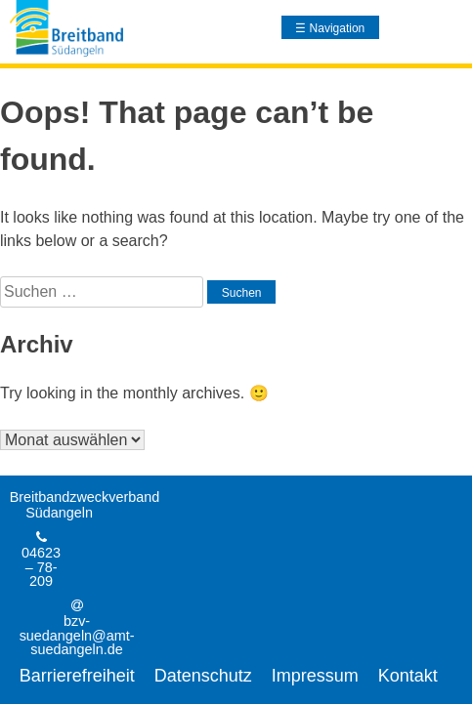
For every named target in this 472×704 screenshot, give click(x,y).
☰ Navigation (330, 28)
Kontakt (408, 675)
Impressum (315, 675)
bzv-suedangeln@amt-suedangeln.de (77, 635)
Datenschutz (203, 675)
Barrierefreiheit (77, 675)
